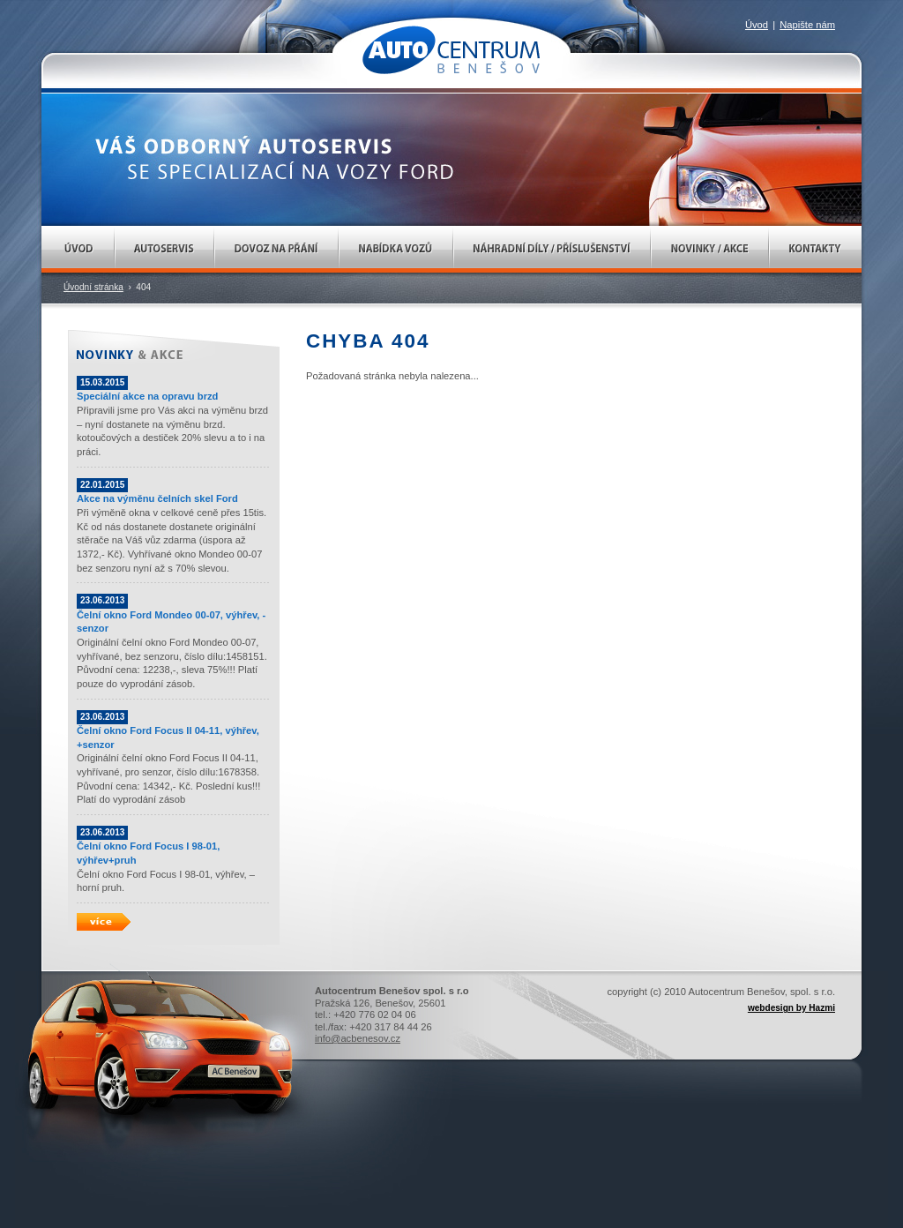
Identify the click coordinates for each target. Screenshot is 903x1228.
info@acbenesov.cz (357, 1038)
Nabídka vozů (396, 249)
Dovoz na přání (276, 249)
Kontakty (815, 249)
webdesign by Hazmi (791, 1008)
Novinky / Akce (710, 249)
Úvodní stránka (93, 287)
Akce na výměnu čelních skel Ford (157, 498)
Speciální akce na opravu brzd (147, 396)
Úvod (78, 249)
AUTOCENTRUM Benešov (451, 50)
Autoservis (164, 249)
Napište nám (807, 24)
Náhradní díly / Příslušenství (552, 249)
